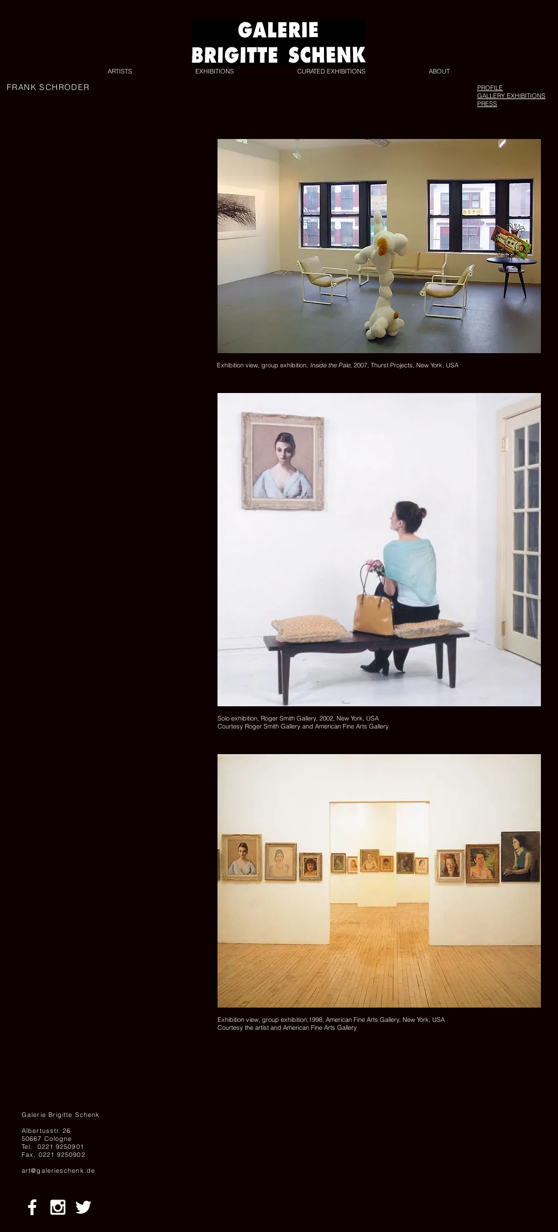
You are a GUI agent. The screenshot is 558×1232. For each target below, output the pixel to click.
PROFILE (490, 88)
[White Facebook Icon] (32, 1207)
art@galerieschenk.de (58, 1170)
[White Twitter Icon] (83, 1207)
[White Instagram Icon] (57, 1207)
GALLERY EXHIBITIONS (511, 96)
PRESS (487, 104)
